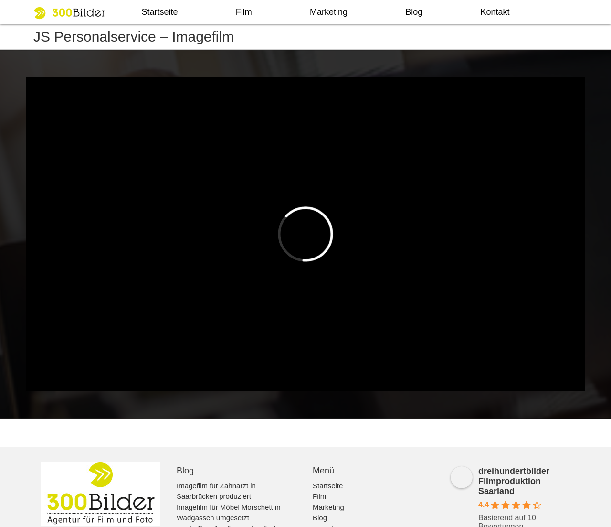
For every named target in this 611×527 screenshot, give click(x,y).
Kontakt (494, 12)
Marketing (329, 12)
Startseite (160, 12)
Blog (413, 12)
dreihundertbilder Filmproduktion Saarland (513, 481)
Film (244, 12)
